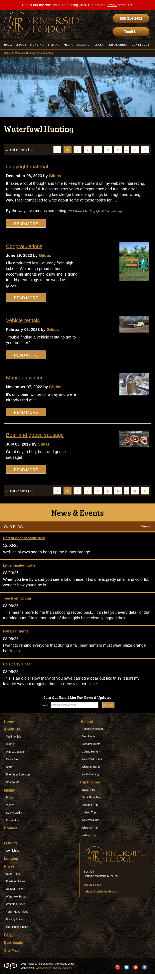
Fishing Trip (88, 835)
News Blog (12, 759)
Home (7, 53)
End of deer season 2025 (24, 538)
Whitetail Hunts (90, 766)
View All (146, 526)
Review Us (12, 782)
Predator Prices (15, 881)
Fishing (10, 843)
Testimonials (13, 736)
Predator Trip (89, 804)
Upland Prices (14, 889)
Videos (10, 805)
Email (44, 705)
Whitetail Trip (89, 827)
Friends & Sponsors (18, 774)
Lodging (11, 859)
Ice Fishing (13, 850)
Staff (9, 766)
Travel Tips (88, 789)
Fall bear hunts (16, 631)
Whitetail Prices (15, 904)
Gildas (55, 176)
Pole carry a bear (17, 664)
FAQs (8, 935)
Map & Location (15, 751)
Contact (10, 828)
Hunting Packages (92, 728)
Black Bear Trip (90, 797)
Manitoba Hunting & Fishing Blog (34, 53)
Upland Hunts (89, 751)
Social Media (14, 812)
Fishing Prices (15, 919)
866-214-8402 (131, 19)
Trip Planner (89, 782)
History (10, 744)
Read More (26, 223)
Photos (10, 797)
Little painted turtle (19, 565)
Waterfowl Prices (16, 896)
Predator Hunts (90, 744)
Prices (9, 866)
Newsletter (12, 820)
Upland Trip (88, 812)
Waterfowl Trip (90, 820)
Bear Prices (13, 873)
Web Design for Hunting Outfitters (54, 967)
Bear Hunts (88, 736)
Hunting (86, 721)
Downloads (13, 943)
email (112, 5)
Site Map (11, 950)
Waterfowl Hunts (91, 759)
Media (9, 790)
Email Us (131, 32)
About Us (12, 729)
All (31, 149)
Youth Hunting (90, 774)
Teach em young (17, 598)
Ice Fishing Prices (17, 926)
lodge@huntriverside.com (101, 891)
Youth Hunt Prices (17, 911)
